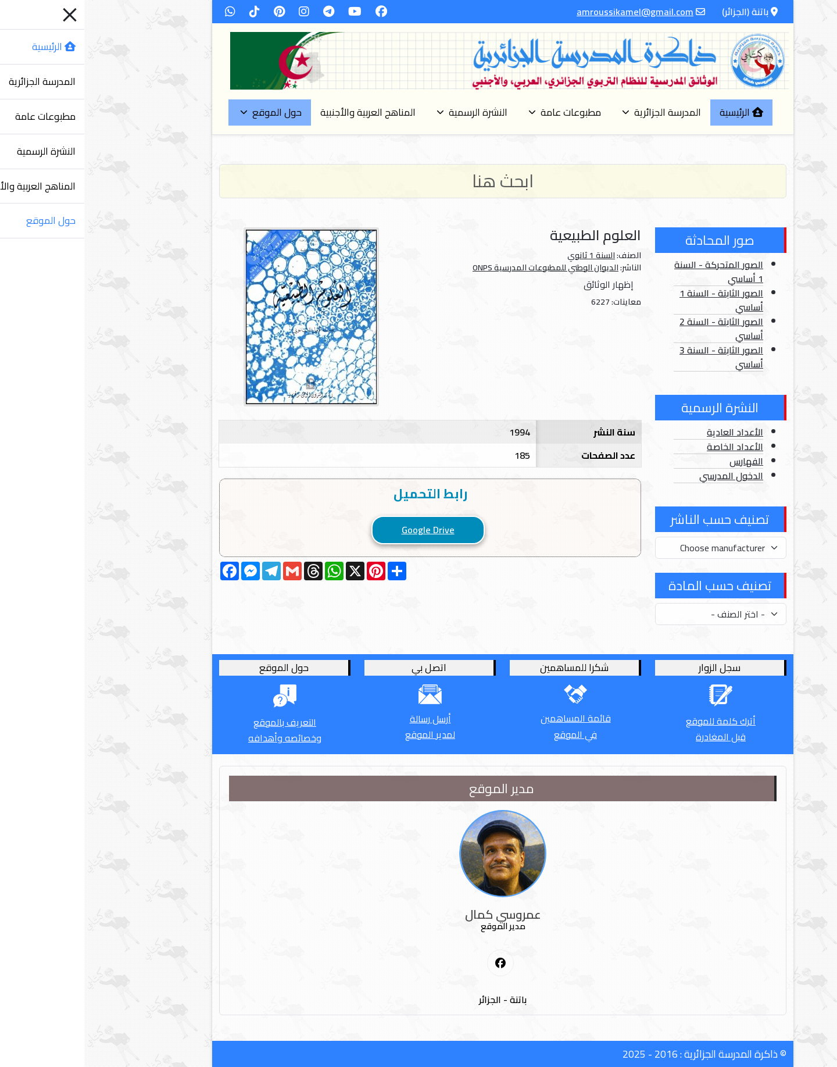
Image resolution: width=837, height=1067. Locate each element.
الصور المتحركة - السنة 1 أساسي (634, 271)
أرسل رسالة (346, 718)
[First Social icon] (416, 963)
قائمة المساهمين (491, 718)
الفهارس (662, 461)
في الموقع (491, 734)
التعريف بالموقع (200, 722)
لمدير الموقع (346, 734)
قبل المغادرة (636, 736)
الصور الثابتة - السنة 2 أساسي (637, 328)
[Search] (418, 181)
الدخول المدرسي (647, 475)
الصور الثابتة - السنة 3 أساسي (637, 357)
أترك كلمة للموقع (636, 721)
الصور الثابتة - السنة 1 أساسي (637, 300)
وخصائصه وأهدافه (200, 738)
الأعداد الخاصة (651, 446)
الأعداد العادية (651, 432)
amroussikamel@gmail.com (550, 11)
